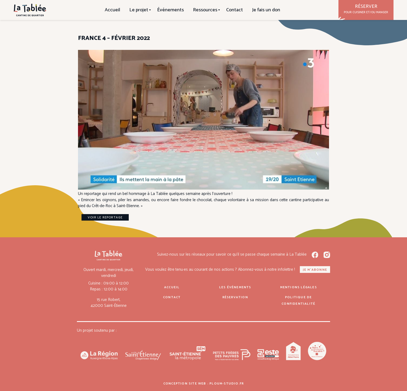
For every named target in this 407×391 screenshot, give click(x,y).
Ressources (205, 10)
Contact (234, 10)
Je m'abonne (315, 269)
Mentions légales (298, 287)
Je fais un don (266, 10)
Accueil (112, 10)
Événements (170, 10)
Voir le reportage (105, 217)
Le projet (138, 10)
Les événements (235, 287)
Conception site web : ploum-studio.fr (203, 383)
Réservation (235, 297)
